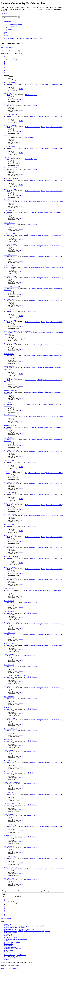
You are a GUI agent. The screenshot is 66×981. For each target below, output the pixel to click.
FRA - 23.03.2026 (9, 460)
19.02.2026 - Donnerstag (11, 622)
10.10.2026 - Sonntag (10, 415)
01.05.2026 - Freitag (9, 471)
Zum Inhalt (4, 13)
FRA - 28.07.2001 (9, 814)
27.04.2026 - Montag (10, 492)
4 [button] (4, 66)
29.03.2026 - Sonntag (10, 857)
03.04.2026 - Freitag (9, 718)
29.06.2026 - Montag (10, 125)
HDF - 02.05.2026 (9, 402)
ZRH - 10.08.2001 (9, 309)
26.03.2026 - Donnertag (10, 867)
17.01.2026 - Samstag (10, 761)
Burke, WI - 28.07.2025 (10, 739)
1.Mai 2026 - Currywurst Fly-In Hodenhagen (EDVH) (19, 331)
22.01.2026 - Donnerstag (11, 686)
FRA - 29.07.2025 (9, 654)
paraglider (9, 332)
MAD (8, 84)
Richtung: (51, 891)
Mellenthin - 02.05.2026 (11, 390)
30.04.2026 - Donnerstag (11, 482)
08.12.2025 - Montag (10, 793)
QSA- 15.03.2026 (9, 846)
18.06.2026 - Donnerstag (11, 178)
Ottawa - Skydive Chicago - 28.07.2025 (15, 675)
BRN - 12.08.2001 (9, 104)
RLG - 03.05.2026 (9, 354)
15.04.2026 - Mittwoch (10, 567)
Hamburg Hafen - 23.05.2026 (12, 287)
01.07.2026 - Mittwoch (10, 114)
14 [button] (5, 70)
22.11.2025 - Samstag (10, 825)
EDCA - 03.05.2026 (9, 378)
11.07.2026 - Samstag (10, 82)
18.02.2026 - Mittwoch (10, 643)
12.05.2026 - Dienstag (10, 343)
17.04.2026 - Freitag (9, 546)
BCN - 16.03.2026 (9, 835)
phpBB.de (19, 965)
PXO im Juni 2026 (9, 136)
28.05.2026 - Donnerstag (11, 255)
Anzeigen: (10, 891)
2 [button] (4, 63)
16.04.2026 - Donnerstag (11, 556)
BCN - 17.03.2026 (9, 707)
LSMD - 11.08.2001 (9, 223)
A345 (8, 201)
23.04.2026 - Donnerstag (11, 503)
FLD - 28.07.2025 (9, 771)
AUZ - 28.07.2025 (9, 665)
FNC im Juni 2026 (9, 157)
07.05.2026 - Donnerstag (11, 450)
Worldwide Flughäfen (31, 95)
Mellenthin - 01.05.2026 (11, 425)
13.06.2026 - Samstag (10, 200)
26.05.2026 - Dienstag (10, 276)
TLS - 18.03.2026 (9, 601)
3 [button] (4, 64)
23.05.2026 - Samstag (10, 299)
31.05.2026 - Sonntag (10, 244)
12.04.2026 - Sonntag (10, 578)
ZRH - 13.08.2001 (9, 93)
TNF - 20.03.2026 (9, 524)
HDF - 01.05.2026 (9, 438)
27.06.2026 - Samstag (10, 146)
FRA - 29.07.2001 (9, 750)
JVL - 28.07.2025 (9, 697)
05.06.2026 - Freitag (9, 233)
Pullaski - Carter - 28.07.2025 (12, 782)
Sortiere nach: (31, 891)
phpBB (9, 962)
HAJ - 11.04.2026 (9, 588)
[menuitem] (15, 24)
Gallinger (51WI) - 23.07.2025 (12, 803)
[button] (4, 56)
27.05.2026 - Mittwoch (10, 265)
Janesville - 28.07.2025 (10, 729)
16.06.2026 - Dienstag (10, 189)
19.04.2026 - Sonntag (10, 514)
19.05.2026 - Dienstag (10, 320)
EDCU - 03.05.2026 (9, 366)
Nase (8, 137)
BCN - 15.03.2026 (9, 878)
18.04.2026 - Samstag (10, 535)
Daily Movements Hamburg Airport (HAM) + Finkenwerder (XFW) (44, 84)
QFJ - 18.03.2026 (9, 611)
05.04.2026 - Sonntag (10, 633)
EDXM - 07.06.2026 (9, 210)
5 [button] (4, 67)
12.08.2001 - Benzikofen (11, 168)
